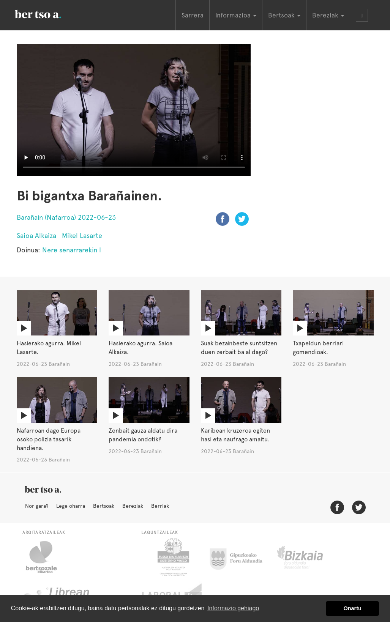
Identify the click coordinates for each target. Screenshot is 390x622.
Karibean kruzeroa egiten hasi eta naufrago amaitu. (235, 435)
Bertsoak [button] (284, 15)
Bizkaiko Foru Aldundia (308, 557)
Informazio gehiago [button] (233, 608)
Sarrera (193, 15)
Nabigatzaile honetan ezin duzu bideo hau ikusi (134, 110)
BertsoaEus (49, 13)
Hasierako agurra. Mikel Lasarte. (49, 348)
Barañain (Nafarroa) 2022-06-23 (66, 217)
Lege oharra (70, 506)
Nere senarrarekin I (71, 250)
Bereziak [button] (328, 15)
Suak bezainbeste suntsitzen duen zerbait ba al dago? (239, 348)
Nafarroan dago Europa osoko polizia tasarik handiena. (49, 439)
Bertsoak (103, 506)
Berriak (160, 506)
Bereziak (132, 506)
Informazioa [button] (235, 15)
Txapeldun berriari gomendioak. (318, 348)
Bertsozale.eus (46, 557)
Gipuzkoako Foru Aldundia (240, 557)
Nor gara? (36, 506)
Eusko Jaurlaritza (172, 557)
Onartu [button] (353, 608)
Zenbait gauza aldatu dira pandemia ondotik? (143, 435)
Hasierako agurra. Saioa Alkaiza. (140, 348)
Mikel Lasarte (82, 235)
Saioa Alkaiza (36, 235)
